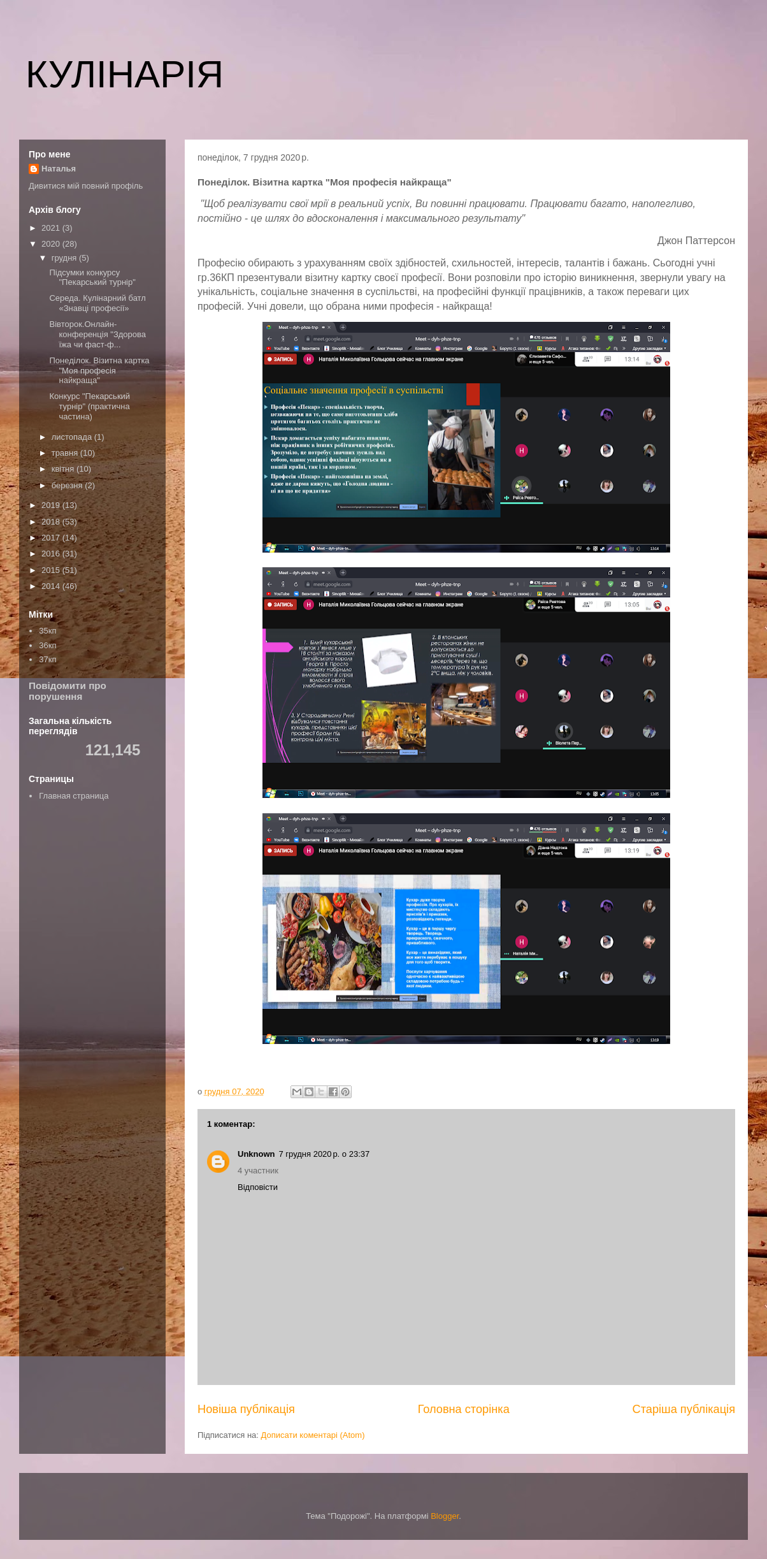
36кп (47, 645)
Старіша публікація (684, 1409)
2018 (51, 521)
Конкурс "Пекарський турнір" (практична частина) (89, 406)
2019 (51, 505)
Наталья (58, 168)
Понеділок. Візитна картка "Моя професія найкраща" (99, 370)
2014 (51, 586)
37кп (47, 659)
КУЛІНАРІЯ (124, 74)
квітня (64, 469)
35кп (47, 630)
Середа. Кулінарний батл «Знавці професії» (97, 303)
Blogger (445, 1516)
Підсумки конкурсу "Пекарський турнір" (92, 277)
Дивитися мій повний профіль (86, 186)
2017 (51, 537)
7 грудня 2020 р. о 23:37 (324, 1154)
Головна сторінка (464, 1409)
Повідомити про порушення (67, 691)
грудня (65, 258)
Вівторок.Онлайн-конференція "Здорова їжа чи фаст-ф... (97, 334)
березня (68, 485)
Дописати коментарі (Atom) (313, 1435)
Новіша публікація (246, 1409)
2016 (51, 553)
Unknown (256, 1154)
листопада (73, 437)
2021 (51, 228)
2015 (51, 570)
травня (66, 453)
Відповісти (258, 1187)
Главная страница (73, 796)
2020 (51, 244)
